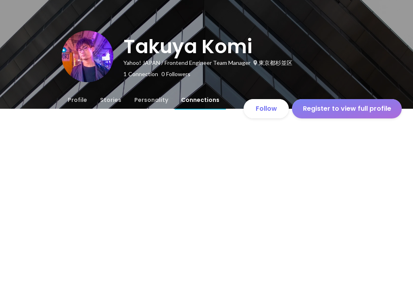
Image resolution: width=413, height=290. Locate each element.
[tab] (77, 100)
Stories (110, 100)
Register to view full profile (347, 108)
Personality (151, 100)
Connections (200, 100)
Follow (266, 108)
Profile (77, 100)
